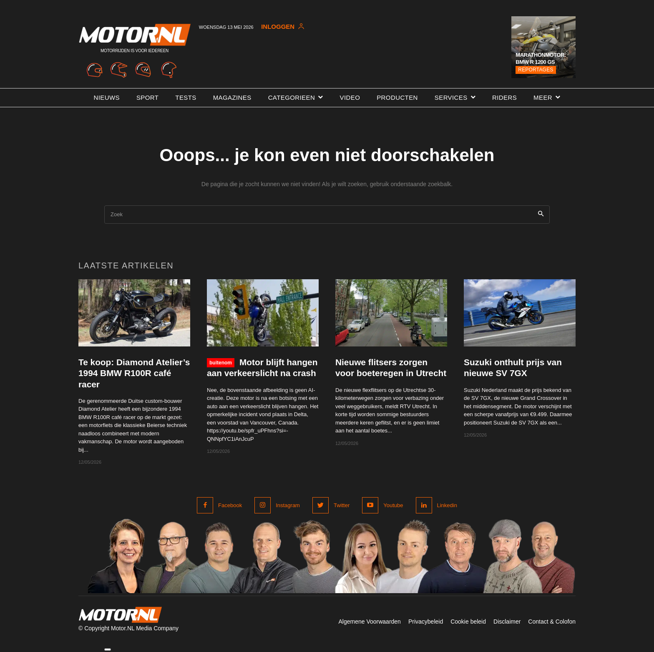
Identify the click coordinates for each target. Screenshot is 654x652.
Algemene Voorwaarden (369, 621)
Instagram (288, 505)
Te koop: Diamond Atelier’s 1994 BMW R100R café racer (133, 373)
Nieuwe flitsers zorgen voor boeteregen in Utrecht (381, 373)
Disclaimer (507, 621)
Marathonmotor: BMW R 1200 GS (541, 58)
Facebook (230, 505)
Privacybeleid (425, 621)
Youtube (393, 505)
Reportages (535, 70)
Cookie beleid (468, 621)
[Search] (541, 214)
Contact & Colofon (552, 621)
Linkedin (447, 505)
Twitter (342, 505)
